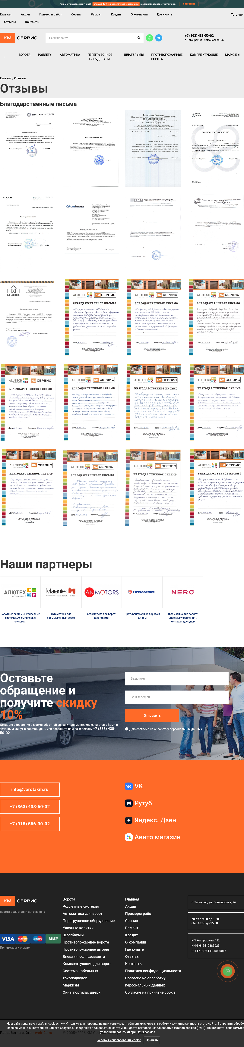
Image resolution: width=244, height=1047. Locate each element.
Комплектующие (204, 55)
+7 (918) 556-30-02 (30, 823)
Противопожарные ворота (166, 57)
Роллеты (45, 55)
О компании (139, 14)
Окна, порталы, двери (81, 992)
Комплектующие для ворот (87, 963)
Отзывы (10, 22)
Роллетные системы (81, 906)
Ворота (24, 55)
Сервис (76, 14)
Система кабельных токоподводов (80, 974)
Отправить (152, 715)
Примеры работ (50, 14)
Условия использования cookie (119, 1040)
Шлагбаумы (134, 55)
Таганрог (237, 14)
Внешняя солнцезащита (84, 956)
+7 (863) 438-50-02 (199, 36)
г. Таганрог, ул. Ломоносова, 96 (204, 39)
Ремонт (96, 14)
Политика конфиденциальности (153, 971)
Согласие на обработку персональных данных (145, 981)
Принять (152, 1040)
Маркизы (232, 55)
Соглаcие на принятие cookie (150, 992)
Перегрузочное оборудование (100, 57)
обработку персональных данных (178, 729)
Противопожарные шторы (86, 949)
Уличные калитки (78, 928)
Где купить (165, 14)
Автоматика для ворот (83, 913)
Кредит (116, 14)
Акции (25, 14)
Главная (5, 14)
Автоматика (70, 55)
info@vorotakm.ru (29, 789)
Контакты (32, 22)
